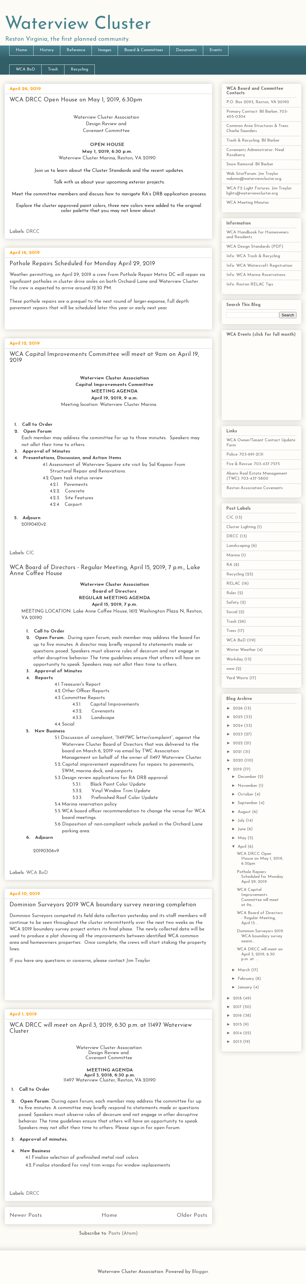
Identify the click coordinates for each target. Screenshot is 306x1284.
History (47, 50)
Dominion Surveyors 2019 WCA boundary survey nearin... (260, 936)
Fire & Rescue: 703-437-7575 (253, 464)
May (242, 838)
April (242, 847)
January (245, 987)
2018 (238, 998)
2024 (238, 725)
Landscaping (238, 546)
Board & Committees (143, 50)
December (248, 777)
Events (215, 50)
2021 (238, 752)
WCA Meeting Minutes (247, 202)
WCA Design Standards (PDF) (254, 246)
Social (231, 612)
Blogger (200, 1271)
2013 (238, 1042)
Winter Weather (241, 650)
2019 (238, 769)
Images (104, 50)
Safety (232, 602)
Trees (231, 631)
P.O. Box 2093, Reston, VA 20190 (257, 102)
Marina (233, 555)
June (242, 829)
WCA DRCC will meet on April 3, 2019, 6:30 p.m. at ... (260, 954)
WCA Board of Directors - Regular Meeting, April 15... (260, 918)
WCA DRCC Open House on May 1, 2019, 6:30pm (76, 100)
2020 (238, 760)
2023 (238, 734)
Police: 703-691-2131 (245, 454)
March (244, 970)
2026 (238, 708)
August (245, 812)
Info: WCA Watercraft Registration (259, 265)
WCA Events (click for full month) (261, 334)
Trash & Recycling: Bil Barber (253, 140)
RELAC (233, 583)
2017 (238, 1007)
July (242, 820)
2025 (238, 717)
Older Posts (192, 1215)
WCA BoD (25, 69)
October (246, 794)
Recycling (79, 69)
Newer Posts (26, 1215)
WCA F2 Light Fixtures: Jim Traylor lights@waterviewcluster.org (259, 191)
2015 (238, 1024)
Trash (53, 69)
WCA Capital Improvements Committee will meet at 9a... (258, 897)
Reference (76, 50)
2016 (238, 1015)
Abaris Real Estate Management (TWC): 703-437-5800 (256, 476)
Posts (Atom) (123, 1233)
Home (21, 50)
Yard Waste (237, 678)
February (246, 979)
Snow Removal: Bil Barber (249, 164)
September (248, 803)
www (230, 669)
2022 (238, 743)
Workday (234, 659)
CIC (30, 553)
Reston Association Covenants (254, 488)
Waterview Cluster (78, 24)
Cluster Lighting (241, 527)
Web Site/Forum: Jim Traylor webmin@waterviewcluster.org (253, 176)
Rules (231, 593)
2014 (238, 1033)
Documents (186, 50)
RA (229, 565)
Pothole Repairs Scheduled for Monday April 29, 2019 (82, 264)
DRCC (33, 231)
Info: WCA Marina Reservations (256, 275)
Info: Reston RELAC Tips (249, 284)
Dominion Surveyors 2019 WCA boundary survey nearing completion (103, 905)
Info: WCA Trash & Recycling (253, 256)
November (248, 786)
